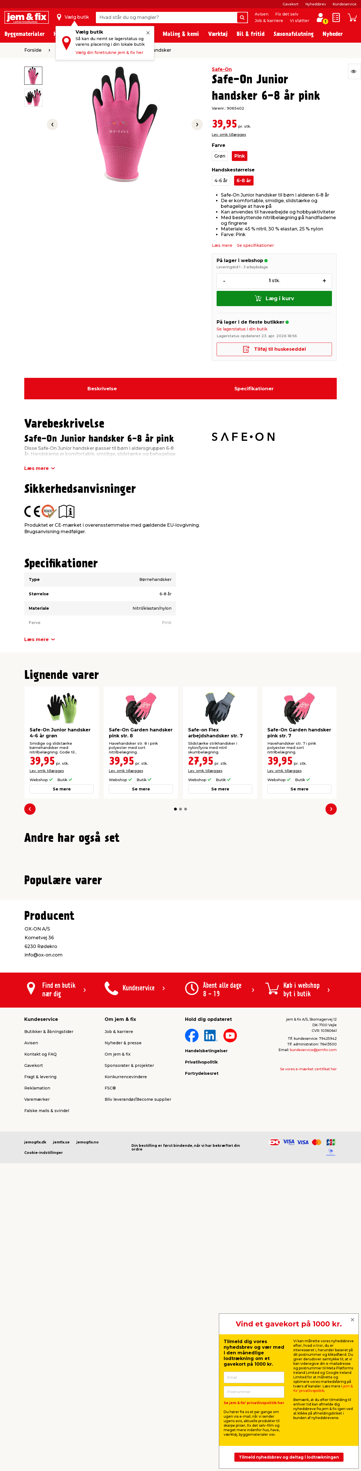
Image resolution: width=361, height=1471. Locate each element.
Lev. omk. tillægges (229, 134)
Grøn (219, 156)
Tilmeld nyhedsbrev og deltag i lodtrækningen (289, 1457)
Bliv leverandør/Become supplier (138, 1362)
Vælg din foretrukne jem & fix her (109, 52)
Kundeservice (344, 4)
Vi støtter (299, 20)
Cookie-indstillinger (43, 1415)
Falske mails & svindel (46, 1373)
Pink (239, 156)
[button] (175, 809)
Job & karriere (269, 20)
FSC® (110, 1351)
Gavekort (291, 4)
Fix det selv (286, 14)
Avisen (261, 14)
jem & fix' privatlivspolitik (323, 1388)
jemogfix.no (87, 1405)
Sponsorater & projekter (129, 1328)
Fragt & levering (40, 1339)
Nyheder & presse (123, 1305)
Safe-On (222, 69)
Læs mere (222, 245)
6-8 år (244, 180)
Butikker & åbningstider (48, 1294)
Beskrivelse (102, 388)
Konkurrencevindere (126, 1339)
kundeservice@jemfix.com (313, 1313)
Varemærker (37, 1362)
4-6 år (221, 180)
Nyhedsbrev (315, 4)
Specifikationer (254, 388)
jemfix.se (61, 1405)
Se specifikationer (255, 245)
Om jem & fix (118, 1317)
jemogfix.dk (35, 1405)
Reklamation (37, 1351)
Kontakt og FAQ (40, 1317)
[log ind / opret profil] (320, 17)
